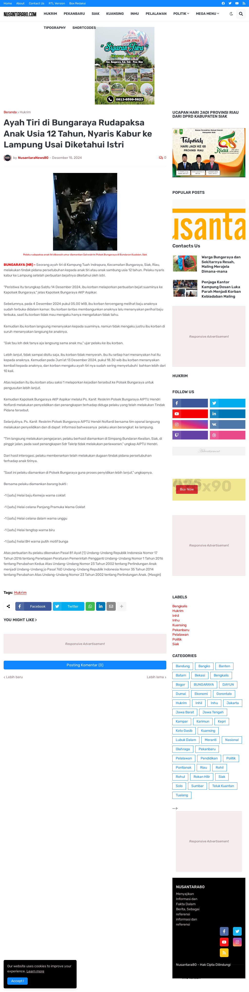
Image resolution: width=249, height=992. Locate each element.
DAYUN (228, 685)
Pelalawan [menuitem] (156, 14)
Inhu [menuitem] (135, 14)
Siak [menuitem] (95, 14)
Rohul (180, 777)
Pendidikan (209, 758)
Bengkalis (179, 606)
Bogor (180, 685)
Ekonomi (201, 694)
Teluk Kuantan (223, 786)
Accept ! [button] (17, 981)
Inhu (175, 620)
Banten (224, 666)
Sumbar (197, 786)
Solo (179, 786)
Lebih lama (155, 677)
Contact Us (36, 3)
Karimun (202, 721)
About (20, 3)
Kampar (182, 721)
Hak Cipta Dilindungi (215, 965)
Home (8, 3)
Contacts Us (186, 246)
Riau (203, 767)
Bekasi (200, 675)
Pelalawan (180, 635)
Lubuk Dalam (186, 740)
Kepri (222, 721)
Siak (175, 644)
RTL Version (57, 3)
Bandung (183, 666)
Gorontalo (224, 694)
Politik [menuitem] (179, 14)
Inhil (175, 616)
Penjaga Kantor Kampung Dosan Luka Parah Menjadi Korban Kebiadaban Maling (221, 289)
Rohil (219, 767)
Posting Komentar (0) (85, 665)
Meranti (210, 740)
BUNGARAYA (204, 685)
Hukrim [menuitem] (50, 14)
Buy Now (187, 489)
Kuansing (179, 625)
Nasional (232, 740)
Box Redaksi (77, 3)
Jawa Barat (185, 712)
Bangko (204, 666)
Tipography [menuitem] (55, 28)
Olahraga (183, 749)
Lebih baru (14, 677)
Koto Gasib (184, 731)
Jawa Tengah (213, 712)
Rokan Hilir (202, 777)
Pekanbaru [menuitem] (74, 14)
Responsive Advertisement (85, 644)
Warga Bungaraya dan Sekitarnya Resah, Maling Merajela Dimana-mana (221, 264)
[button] (231, 13)
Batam (181, 675)
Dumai (181, 694)
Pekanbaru (180, 630)
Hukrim (25, 112)
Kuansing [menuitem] (115, 14)
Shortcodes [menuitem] (84, 28)
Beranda (10, 112)
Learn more (35, 971)
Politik (177, 639)
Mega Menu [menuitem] (206, 14)
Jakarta (233, 703)
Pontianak (183, 767)
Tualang (182, 795)
